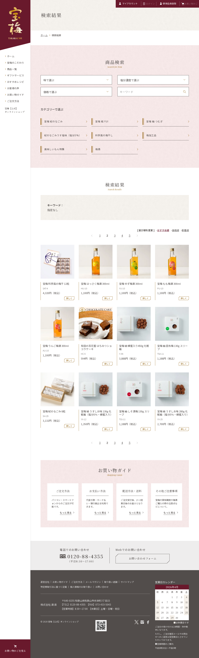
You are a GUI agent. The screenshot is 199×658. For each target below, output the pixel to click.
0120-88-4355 (77, 604)
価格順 (175, 230)
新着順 (185, 230)
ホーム (44, 35)
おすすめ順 (163, 230)
